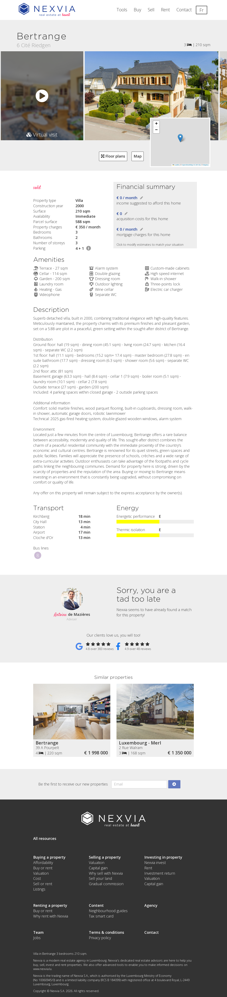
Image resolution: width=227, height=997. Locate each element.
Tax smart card (101, 916)
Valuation (41, 873)
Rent (165, 10)
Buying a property (49, 857)
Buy (137, 10)
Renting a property (50, 905)
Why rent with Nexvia (50, 916)
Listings (39, 889)
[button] (180, 138)
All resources (44, 838)
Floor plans (113, 156)
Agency (151, 905)
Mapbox (206, 165)
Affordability (43, 862)
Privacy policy (100, 937)
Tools (121, 10)
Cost (37, 878)
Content (96, 905)
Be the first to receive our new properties (73, 784)
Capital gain (98, 867)
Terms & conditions (106, 932)
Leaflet (176, 165)
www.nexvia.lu (42, 969)
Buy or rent (42, 867)
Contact (184, 10)
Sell (151, 10)
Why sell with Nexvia (106, 873)
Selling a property (105, 857)
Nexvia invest (155, 862)
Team (38, 932)
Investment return (159, 873)
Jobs (37, 937)
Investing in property (163, 857)
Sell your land (100, 878)
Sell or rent (42, 883)
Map (138, 156)
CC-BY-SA (197, 165)
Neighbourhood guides (108, 910)
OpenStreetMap (187, 165)
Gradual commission (106, 883)
